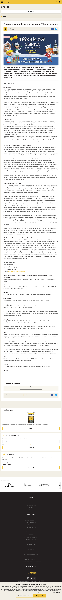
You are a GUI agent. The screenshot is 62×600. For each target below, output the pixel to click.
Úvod (9, 16)
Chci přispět (31, 469)
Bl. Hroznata (31, 511)
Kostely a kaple (31, 546)
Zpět (3, 16)
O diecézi (31, 499)
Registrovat (31, 448)
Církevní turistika (31, 533)
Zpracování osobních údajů (31, 556)
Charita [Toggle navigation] (31, 11)
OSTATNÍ (31, 551)
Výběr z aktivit (31, 516)
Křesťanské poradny (31, 524)
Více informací (56, 592)
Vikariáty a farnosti (31, 506)
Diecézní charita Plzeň (31, 521)
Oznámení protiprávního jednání (31, 561)
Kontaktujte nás (22, 395)
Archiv (31, 429)
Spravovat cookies (24, 596)
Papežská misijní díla (31, 528)
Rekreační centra (31, 543)
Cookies (31, 558)
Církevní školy (31, 526)
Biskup (31, 509)
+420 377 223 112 (31, 575)
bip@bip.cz (33, 574)
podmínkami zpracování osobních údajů (21, 444)
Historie (31, 504)
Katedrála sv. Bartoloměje (31, 539)
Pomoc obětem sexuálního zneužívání (31, 563)
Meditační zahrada (31, 541)
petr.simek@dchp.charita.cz (16, 272)
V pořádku (40, 596)
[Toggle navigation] (59, 2)
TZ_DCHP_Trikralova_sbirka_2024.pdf (31, 389)
